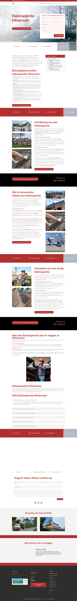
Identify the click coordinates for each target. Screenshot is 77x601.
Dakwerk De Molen (24, 76)
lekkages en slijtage (57, 140)
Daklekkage (51, 571)
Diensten (49, 3)
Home (38, 3)
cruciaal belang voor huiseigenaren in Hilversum (52, 128)
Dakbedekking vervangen (53, 573)
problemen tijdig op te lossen (44, 153)
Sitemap (50, 590)
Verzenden (59, 35)
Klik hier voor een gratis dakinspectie (21, 28)
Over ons (54, 3)
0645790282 (14, 0)
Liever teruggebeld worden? (38, 585)
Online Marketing (44, 599)
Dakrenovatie (51, 579)
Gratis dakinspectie (43, 3)
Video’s (60, 3)
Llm (49, 592)
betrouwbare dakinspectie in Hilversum (25, 388)
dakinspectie (41, 164)
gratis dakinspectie (39, 274)
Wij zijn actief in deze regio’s (16, 576)
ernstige (35, 232)
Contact (63, 3)
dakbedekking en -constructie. (22, 206)
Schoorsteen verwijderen (53, 575)
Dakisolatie (51, 577)
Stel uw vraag (63, 46)
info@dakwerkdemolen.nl (56, 472)
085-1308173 (59, 180)
